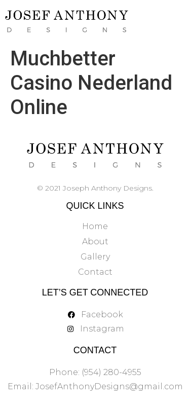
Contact (95, 272)
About (95, 241)
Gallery (95, 257)
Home (95, 226)
